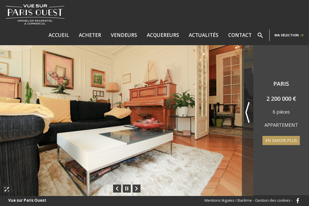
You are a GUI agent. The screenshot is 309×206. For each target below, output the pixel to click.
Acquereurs (163, 35)
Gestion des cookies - (273, 200)
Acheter (90, 35)
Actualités (203, 35)
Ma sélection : (288, 35)
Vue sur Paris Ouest (27, 200)
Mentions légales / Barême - (229, 200)
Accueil (59, 35)
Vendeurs (124, 35)
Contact (240, 35)
